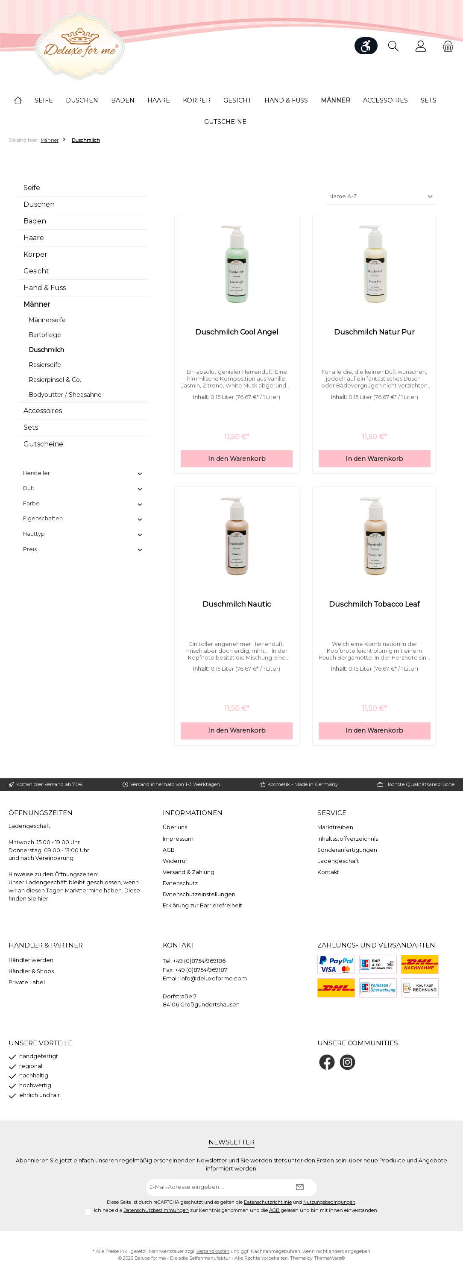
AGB (169, 850)
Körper (35, 254)
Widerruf (175, 861)
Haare (33, 238)
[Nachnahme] (420, 964)
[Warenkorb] (445, 46)
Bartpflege (45, 335)
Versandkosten (212, 1251)
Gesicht (36, 271)
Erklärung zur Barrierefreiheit (202, 905)
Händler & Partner (46, 945)
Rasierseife (45, 365)
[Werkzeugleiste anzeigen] (366, 45)
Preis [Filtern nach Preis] (83, 549)
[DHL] (336, 987)
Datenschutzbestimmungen (156, 1210)
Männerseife (47, 320)
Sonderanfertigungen (347, 850)
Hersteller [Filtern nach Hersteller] (83, 473)
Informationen (193, 813)
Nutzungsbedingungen (329, 1202)
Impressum (178, 839)
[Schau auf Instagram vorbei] (347, 1062)
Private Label (27, 982)
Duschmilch (46, 350)
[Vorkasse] (378, 987)
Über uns (175, 827)
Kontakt (328, 872)
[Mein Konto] (420, 46)
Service (331, 813)
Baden (34, 221)
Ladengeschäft (338, 861)
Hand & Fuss (44, 288)
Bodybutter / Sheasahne (65, 395)
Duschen (39, 204)
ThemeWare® (329, 1258)
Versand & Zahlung (188, 872)
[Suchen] (393, 46)
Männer (36, 304)
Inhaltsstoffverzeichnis (347, 839)
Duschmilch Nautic (236, 605)
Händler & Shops (31, 971)
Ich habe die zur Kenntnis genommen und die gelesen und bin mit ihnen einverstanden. (236, 1210)
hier (43, 898)
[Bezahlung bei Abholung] (378, 964)
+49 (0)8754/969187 (201, 970)
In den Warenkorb (237, 459)
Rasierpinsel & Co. (55, 380)
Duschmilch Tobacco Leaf (374, 605)
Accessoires (42, 411)
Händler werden (31, 960)
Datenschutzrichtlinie (268, 1202)
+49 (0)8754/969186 (199, 961)
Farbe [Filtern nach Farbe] (83, 503)
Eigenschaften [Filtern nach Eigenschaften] (83, 518)
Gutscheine (43, 444)
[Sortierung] (381, 197)
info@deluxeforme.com (213, 978)
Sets (30, 427)
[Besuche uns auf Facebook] (327, 1062)
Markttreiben (335, 827)
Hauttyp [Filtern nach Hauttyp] (83, 534)
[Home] (24, 100)
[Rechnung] (420, 987)
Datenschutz (180, 883)
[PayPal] (336, 964)
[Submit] (300, 1187)
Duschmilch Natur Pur (374, 332)
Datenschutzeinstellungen (199, 894)
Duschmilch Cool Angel (236, 332)
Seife (31, 188)
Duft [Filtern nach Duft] (83, 488)
